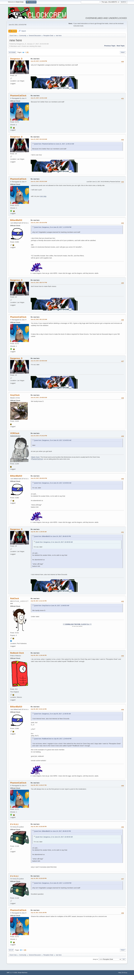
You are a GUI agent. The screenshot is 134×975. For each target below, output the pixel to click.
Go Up (11, 950)
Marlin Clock (35, 457)
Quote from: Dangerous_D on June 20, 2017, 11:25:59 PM (52, 227)
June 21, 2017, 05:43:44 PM (39, 222)
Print (123, 52)
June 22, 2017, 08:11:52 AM (39, 319)
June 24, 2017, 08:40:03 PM (39, 478)
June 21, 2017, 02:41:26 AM (39, 139)
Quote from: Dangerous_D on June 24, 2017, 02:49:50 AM (52, 440)
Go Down (12, 52)
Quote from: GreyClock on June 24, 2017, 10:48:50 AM (51, 605)
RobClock (14, 598)
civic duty (43, 196)
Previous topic (109, 46)
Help (119, 972)
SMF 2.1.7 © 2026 (12, 972)
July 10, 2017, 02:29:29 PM (38, 878)
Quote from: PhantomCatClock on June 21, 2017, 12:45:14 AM (54, 144)
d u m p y (14, 824)
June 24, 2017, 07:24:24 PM (39, 435)
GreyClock (15, 395)
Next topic (121, 46)
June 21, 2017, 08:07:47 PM (39, 282)
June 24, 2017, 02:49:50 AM (39, 360)
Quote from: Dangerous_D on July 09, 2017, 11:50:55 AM (52, 714)
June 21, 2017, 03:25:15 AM (39, 181)
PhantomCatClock (18, 96)
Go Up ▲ (124, 972)
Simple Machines (22, 972)
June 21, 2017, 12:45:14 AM (39, 98)
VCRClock (14, 433)
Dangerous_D (16, 59)
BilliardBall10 (16, 220)
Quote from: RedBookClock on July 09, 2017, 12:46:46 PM (52, 739)
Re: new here (35, 59)
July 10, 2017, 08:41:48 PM (38, 912)
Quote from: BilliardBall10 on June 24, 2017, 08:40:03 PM (52, 536)
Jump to (95, 959)
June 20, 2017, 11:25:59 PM (39, 61)
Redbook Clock (17, 653)
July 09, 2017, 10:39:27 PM (38, 785)
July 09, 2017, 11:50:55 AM (38, 531)
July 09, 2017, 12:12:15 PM (38, 601)
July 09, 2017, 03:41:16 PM (38, 709)
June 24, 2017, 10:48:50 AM (39, 397)
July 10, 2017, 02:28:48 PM (38, 826)
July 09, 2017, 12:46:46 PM (38, 655)
